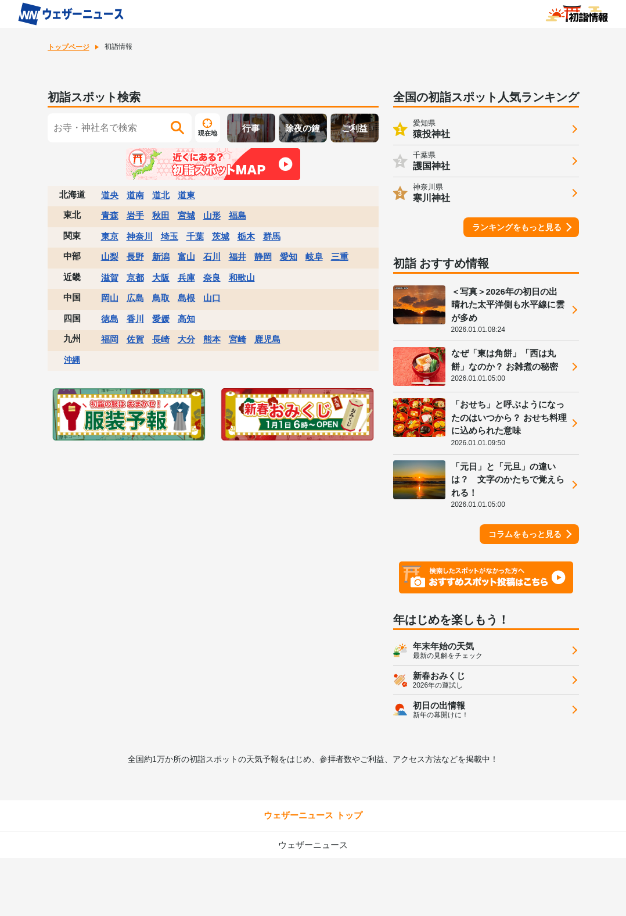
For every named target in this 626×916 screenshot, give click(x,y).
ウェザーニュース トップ (313, 815)
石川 (212, 257)
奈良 (212, 277)
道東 (186, 195)
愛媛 (161, 319)
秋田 (161, 215)
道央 (109, 195)
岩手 (135, 215)
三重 (339, 257)
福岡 (109, 339)
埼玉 (169, 236)
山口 (212, 298)
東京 (109, 236)
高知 (186, 319)
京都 (135, 277)
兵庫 (186, 277)
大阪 (161, 277)
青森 (109, 215)
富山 (186, 257)
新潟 (161, 257)
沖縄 (72, 359)
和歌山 (242, 277)
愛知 (288, 257)
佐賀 (135, 339)
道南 (135, 195)
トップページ (68, 47)
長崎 (161, 339)
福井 (237, 257)
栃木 (246, 236)
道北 (161, 195)
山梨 (109, 257)
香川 (135, 319)
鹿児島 (267, 339)
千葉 (195, 236)
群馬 (271, 236)
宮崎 (237, 339)
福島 (237, 215)
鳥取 (161, 298)
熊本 (212, 339)
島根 (186, 298)
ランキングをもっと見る (517, 227)
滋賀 (109, 277)
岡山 (109, 298)
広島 (135, 298)
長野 (135, 257)
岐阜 (314, 257)
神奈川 (140, 236)
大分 (186, 339)
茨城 (220, 236)
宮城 (186, 215)
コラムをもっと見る (525, 534)
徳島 (109, 319)
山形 (212, 215)
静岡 (263, 257)
